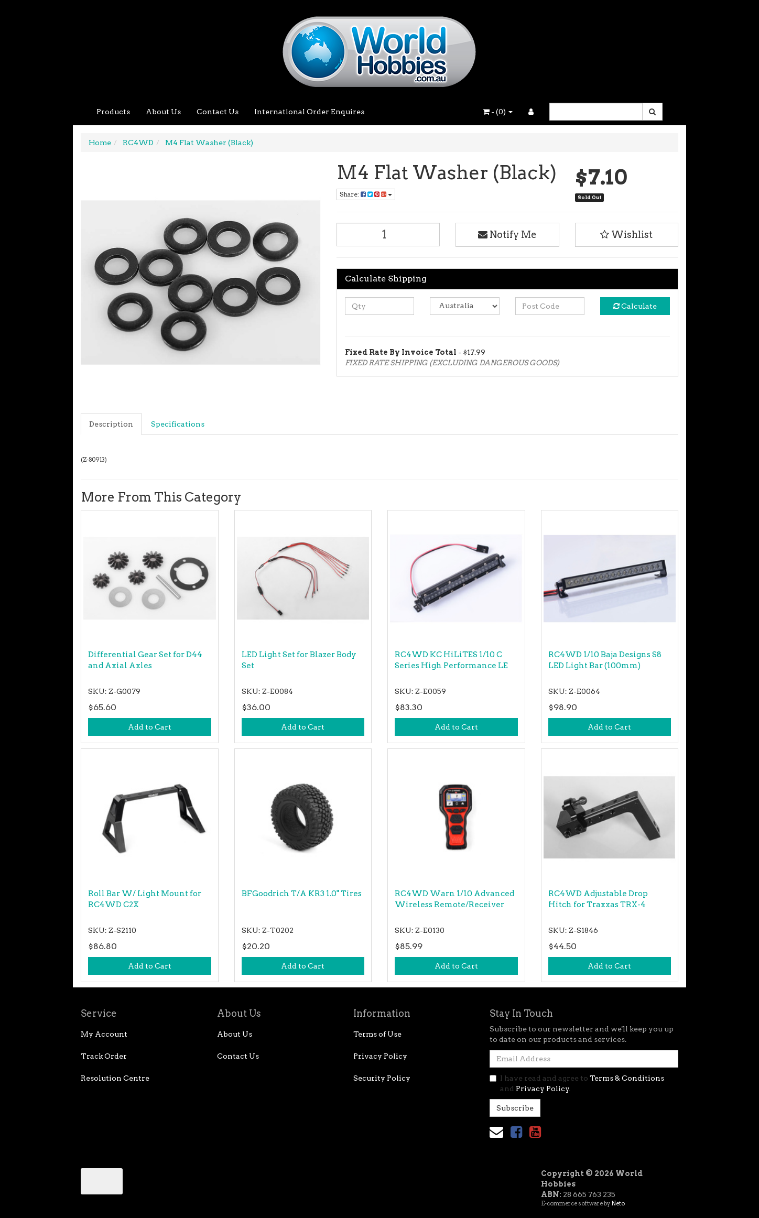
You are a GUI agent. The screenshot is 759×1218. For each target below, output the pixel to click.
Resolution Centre (115, 1078)
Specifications (177, 424)
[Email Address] (584, 1059)
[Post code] (550, 306)
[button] (627, 235)
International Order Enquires (309, 111)
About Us (163, 111)
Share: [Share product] (366, 194)
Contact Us (217, 111)
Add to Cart (149, 727)
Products (113, 111)
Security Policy (381, 1078)
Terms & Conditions (627, 1078)
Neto (618, 1203)
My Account (104, 1034)
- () (498, 111)
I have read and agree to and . (577, 1083)
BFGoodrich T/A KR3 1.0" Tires (302, 893)
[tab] (112, 424)
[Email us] (496, 1132)
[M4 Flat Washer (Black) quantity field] (388, 234)
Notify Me (507, 234)
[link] (516, 1132)
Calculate (635, 306)
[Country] (465, 306)
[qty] (380, 306)
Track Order (104, 1056)
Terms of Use (377, 1034)
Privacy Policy (380, 1056)
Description (111, 424)
